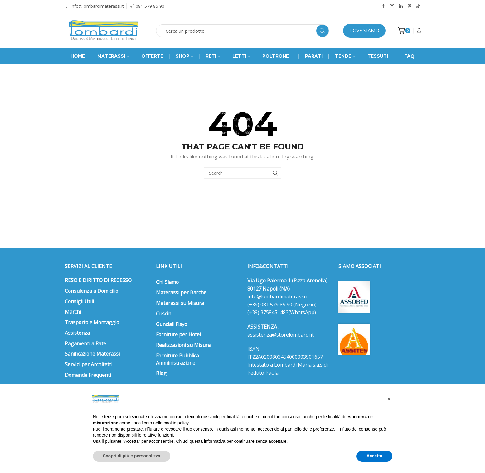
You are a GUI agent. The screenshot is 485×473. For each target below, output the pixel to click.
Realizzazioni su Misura (183, 345)
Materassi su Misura (180, 303)
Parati (314, 56)
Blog (161, 373)
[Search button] (322, 31)
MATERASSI (113, 56)
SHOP (184, 56)
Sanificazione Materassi (92, 353)
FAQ (409, 56)
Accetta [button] (374, 455)
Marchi (73, 311)
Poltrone (277, 56)
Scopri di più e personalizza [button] (131, 455)
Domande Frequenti (88, 374)
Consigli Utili (79, 301)
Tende (345, 56)
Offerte (152, 56)
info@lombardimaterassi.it (278, 296)
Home (77, 56)
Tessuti (379, 56)
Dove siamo (364, 30)
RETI (213, 56)
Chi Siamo (167, 282)
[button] (389, 399)
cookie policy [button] (176, 422)
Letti (241, 56)
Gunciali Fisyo (171, 324)
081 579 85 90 (275, 304)
